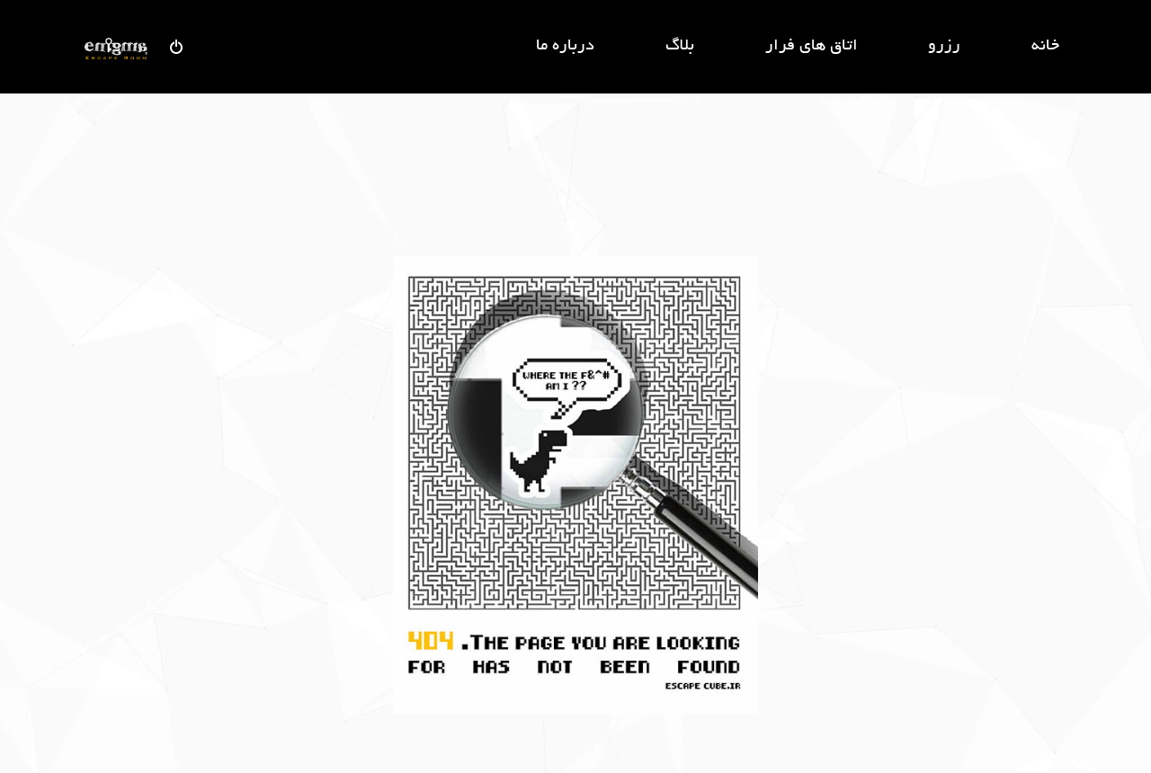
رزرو (944, 47)
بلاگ (679, 47)
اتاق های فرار (811, 47)
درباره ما (565, 47)
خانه (1045, 47)
